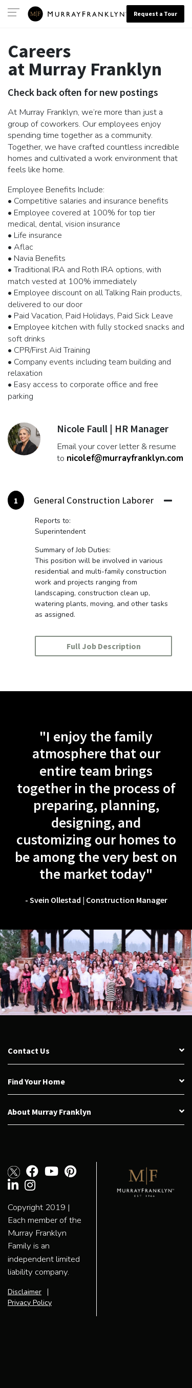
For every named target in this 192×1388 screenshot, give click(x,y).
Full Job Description (104, 646)
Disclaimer (24, 1292)
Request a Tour (155, 13)
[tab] (90, 500)
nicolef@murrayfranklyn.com (125, 458)
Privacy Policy (30, 1302)
